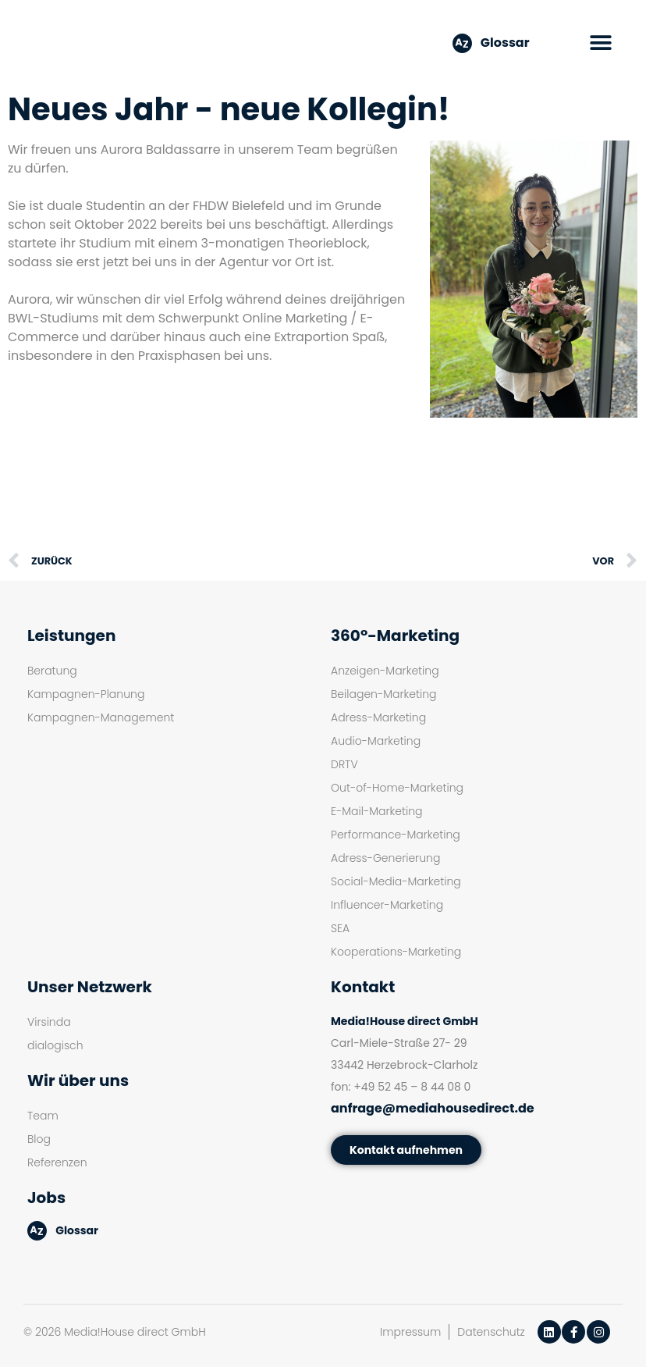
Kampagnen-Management (100, 717)
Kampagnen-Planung (85, 694)
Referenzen (57, 1162)
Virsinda (49, 1022)
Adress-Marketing (378, 717)
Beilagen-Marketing (383, 694)
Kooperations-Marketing (396, 951)
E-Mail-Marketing (376, 811)
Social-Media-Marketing (396, 881)
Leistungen (71, 635)
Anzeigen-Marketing (385, 670)
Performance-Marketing (395, 834)
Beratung (52, 670)
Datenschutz (491, 1332)
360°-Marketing (395, 635)
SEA (340, 928)
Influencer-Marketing (387, 905)
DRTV (344, 764)
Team (43, 1115)
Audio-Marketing (376, 741)
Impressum (410, 1332)
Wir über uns (78, 1080)
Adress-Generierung (385, 858)
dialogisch (55, 1045)
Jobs (46, 1198)
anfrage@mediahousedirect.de (432, 1108)
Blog (39, 1139)
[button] (601, 43)
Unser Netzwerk (89, 987)
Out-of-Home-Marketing (397, 788)
